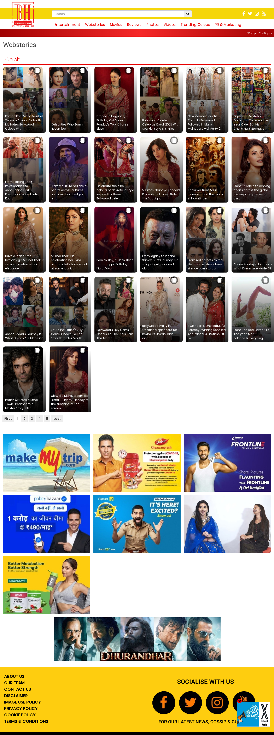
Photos (152, 24)
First (8, 418)
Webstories (95, 24)
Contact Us (17, 689)
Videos (170, 24)
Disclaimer (15, 696)
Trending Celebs (195, 24)
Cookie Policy (19, 715)
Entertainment (67, 24)
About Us (13, 676)
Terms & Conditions (25, 721)
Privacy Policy (20, 708)
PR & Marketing (228, 24)
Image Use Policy (22, 702)
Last (57, 418)
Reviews (134, 24)
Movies (116, 24)
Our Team (14, 683)
